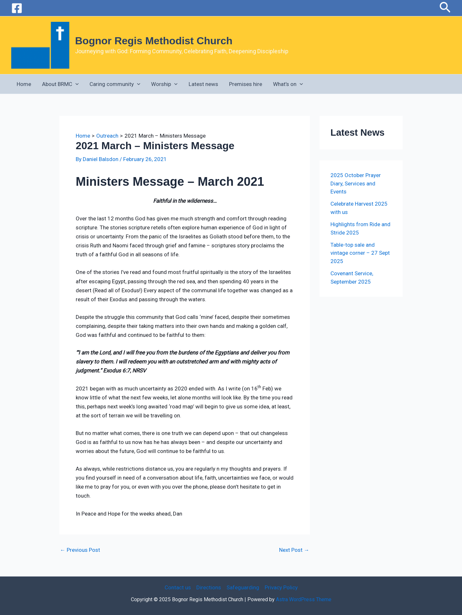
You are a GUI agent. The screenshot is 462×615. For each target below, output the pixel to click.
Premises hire (245, 84)
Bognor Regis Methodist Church (154, 41)
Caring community (115, 84)
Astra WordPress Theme (303, 599)
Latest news (203, 84)
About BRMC (60, 84)
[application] (75, 84)
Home (24, 84)
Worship (164, 84)
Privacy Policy (281, 587)
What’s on (288, 84)
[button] (445, 8)
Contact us (178, 587)
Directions (208, 587)
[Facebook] (16, 8)
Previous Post (80, 550)
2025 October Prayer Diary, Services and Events (355, 183)
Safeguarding (243, 587)
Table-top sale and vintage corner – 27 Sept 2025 (360, 253)
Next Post (294, 550)
